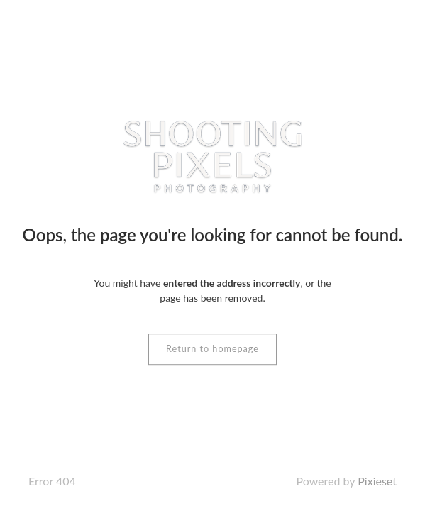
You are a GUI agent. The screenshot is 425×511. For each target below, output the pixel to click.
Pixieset (377, 481)
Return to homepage (212, 349)
